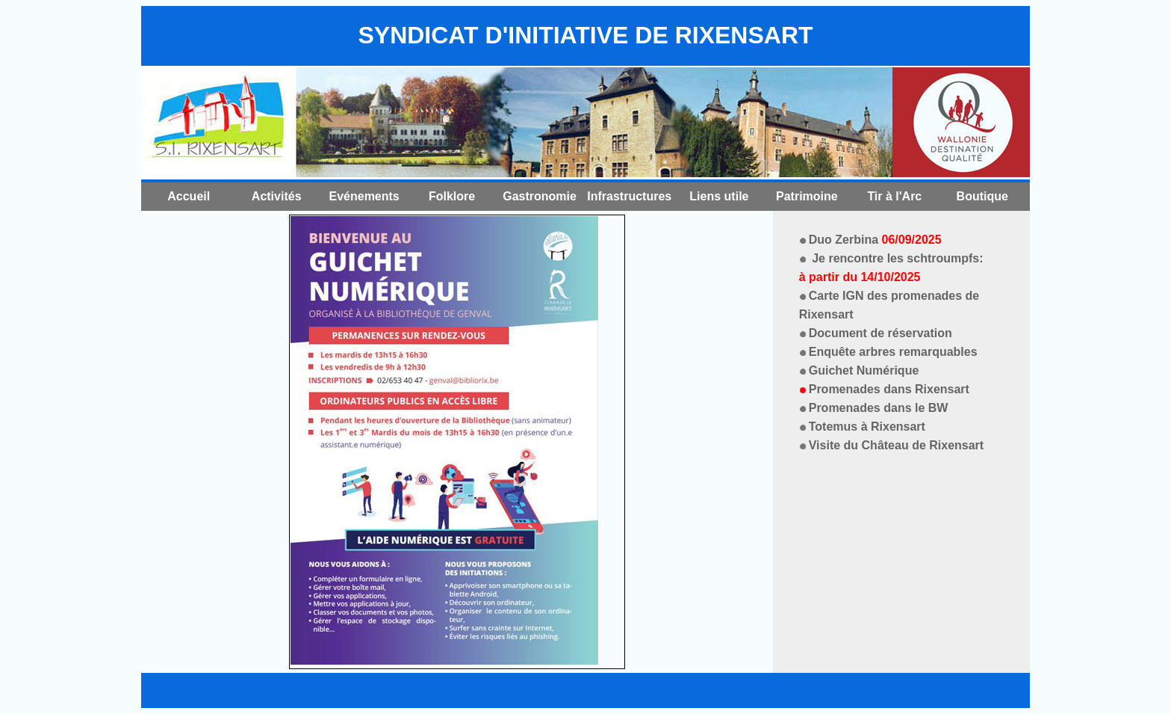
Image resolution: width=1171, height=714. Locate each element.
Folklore (452, 196)
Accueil (188, 196)
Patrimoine (807, 196)
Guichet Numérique (864, 370)
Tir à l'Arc (894, 196)
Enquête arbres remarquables (893, 351)
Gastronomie (540, 196)
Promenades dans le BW (878, 407)
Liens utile (718, 196)
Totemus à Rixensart (867, 426)
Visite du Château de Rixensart (896, 445)
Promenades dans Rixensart (889, 389)
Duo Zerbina (875, 239)
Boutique (982, 196)
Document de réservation (880, 333)
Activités (277, 196)
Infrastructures (629, 196)
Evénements (364, 196)
